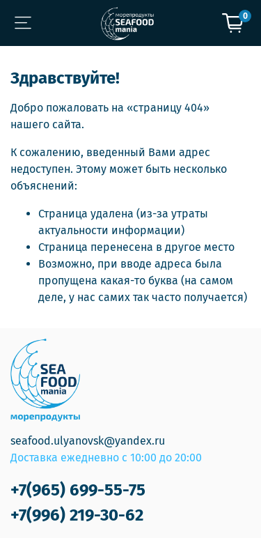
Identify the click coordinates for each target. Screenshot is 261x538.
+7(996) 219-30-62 (76, 515)
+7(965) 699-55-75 (77, 490)
